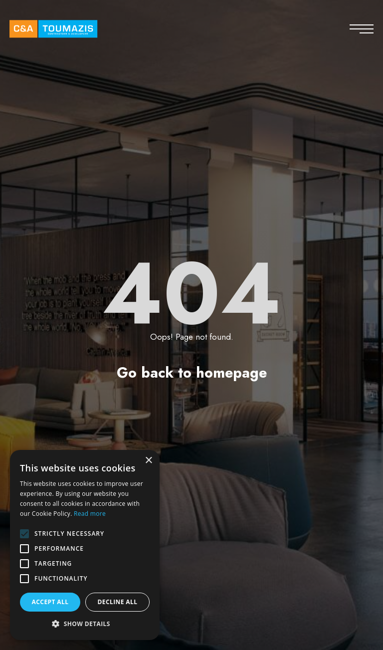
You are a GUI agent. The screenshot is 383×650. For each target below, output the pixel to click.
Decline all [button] (118, 602)
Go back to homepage (192, 372)
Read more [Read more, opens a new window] (90, 513)
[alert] (85, 545)
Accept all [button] (50, 602)
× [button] (148, 460)
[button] (85, 624)
